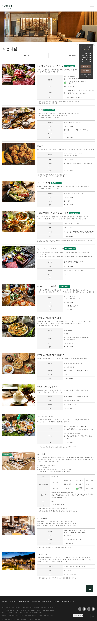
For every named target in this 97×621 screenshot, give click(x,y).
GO (93, 616)
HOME (78, 45)
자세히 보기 (85, 66)
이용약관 (56, 601)
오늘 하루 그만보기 (86, 74)
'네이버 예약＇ (62, 102)
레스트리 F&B (71, 56)
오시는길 (12, 601)
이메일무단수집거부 (68, 601)
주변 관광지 (85, 71)
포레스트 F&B (25, 56)
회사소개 (4, 601)
